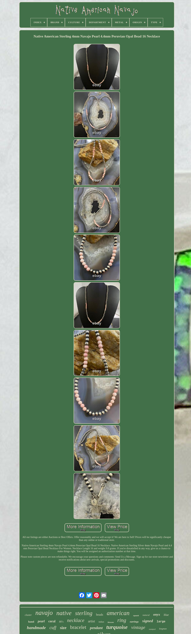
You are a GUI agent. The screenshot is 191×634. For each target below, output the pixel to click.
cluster (28, 615)
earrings (134, 621)
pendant (96, 628)
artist (91, 621)
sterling (83, 613)
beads (99, 614)
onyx (156, 614)
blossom (111, 622)
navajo (44, 612)
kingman (163, 628)
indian (101, 622)
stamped (152, 629)
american (118, 613)
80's (61, 621)
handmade (36, 627)
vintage (138, 627)
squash (136, 615)
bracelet (78, 627)
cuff (52, 627)
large (161, 621)
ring (121, 620)
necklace (75, 620)
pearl (41, 621)
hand (31, 621)
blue (166, 614)
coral (51, 621)
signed (147, 621)
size (63, 627)
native (63, 613)
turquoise (117, 627)
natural (146, 615)
